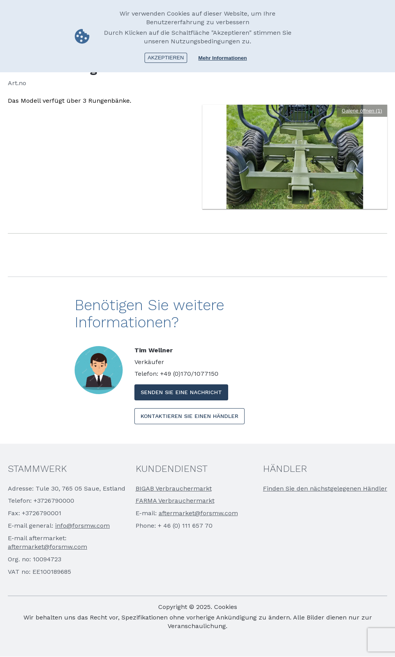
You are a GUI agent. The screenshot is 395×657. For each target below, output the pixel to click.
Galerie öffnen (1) (362, 111)
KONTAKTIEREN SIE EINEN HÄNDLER (189, 416)
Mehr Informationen (222, 58)
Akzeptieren (166, 58)
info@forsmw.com (82, 525)
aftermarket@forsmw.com (47, 546)
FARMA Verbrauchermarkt (175, 500)
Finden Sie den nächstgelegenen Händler (325, 488)
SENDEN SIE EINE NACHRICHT (181, 392)
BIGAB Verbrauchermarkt (174, 488)
